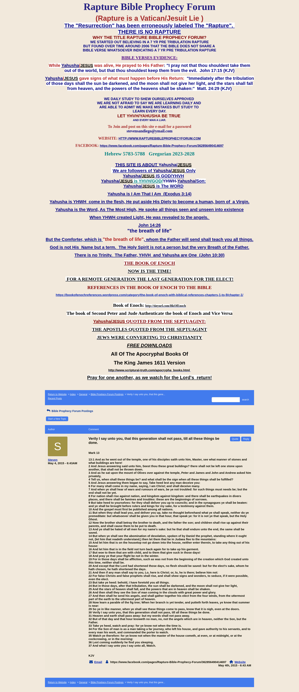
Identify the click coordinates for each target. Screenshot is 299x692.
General (83, 394)
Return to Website (57, 394)
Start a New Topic (57, 418)
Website (240, 662)
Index (73, 394)
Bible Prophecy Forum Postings (107, 394)
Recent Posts (55, 398)
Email (98, 662)
